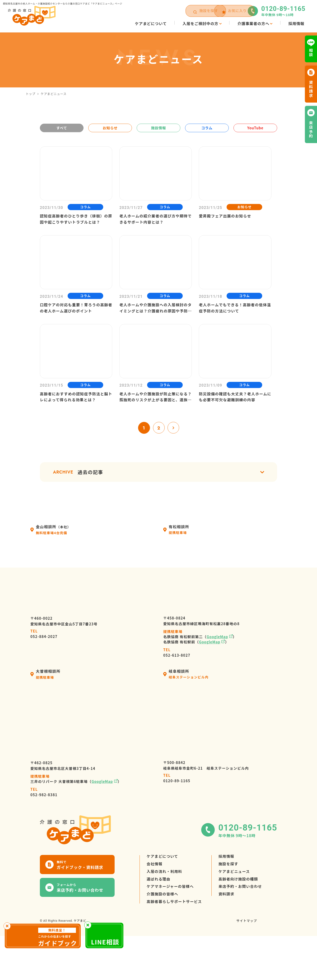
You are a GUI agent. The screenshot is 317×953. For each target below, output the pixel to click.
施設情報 (158, 127)
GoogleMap (217, 648)
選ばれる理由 (159, 894)
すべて (61, 127)
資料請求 (229, 911)
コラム (207, 127)
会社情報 (155, 877)
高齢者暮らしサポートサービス (175, 920)
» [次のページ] (174, 438)
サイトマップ (246, 939)
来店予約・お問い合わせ (243, 903)
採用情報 (229, 869)
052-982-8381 (43, 803)
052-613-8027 (176, 663)
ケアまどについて (163, 869)
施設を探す (231, 877)
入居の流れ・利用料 (165, 886)
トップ (30, 93)
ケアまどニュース (237, 886)
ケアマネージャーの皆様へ (171, 903)
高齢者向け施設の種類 (241, 894)
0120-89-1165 (176, 789)
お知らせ (110, 127)
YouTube (255, 127)
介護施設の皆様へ (163, 911)
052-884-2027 (43, 645)
